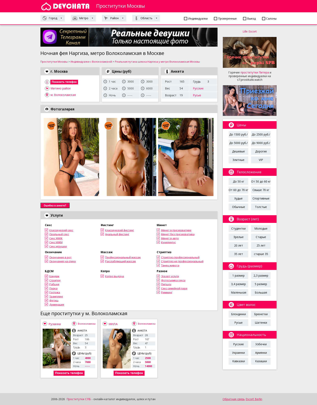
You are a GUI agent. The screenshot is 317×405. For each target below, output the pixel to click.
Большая (261, 292)
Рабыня (54, 284)
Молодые (260, 228)
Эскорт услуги (170, 276)
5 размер (261, 284)
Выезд (249, 18)
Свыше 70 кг (261, 190)
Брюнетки (261, 314)
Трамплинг (56, 296)
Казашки (261, 361)
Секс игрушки (58, 246)
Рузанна (55, 324)
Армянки (261, 353)
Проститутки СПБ (79, 399)
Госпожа (54, 292)
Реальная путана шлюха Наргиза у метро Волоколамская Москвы (157, 61)
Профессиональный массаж (123, 257)
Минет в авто (170, 238)
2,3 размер (261, 275)
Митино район (61, 88)
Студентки (238, 228)
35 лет (238, 254)
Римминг (166, 292)
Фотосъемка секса (173, 280)
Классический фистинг (119, 230)
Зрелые (239, 237)
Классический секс (61, 230)
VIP (261, 160)
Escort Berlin (254, 399)
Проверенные (225, 18)
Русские (198, 88)
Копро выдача (114, 276)
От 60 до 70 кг (238, 190)
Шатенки (261, 322)
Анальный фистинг (117, 234)
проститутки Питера (255, 72)
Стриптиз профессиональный (180, 257)
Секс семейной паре (174, 288)
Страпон (54, 280)
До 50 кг (238, 181)
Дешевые (238, 151)
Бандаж (54, 276)
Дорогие (261, 151)
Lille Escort (250, 31)
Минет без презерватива (177, 234)
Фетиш (53, 300)
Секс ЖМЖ (55, 238)
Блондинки (238, 314)
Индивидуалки (196, 18)
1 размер (238, 275)
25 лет (261, 245)
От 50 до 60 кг (261, 181)
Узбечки (261, 344)
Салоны (269, 18)
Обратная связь (234, 399)
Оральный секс (59, 234)
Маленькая (238, 292)
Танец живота (170, 265)
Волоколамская (87, 323)
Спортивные (261, 198)
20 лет (238, 245)
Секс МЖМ (55, 242)
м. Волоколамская (63, 95)
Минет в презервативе (176, 230)
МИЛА (113, 324)
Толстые (261, 207)
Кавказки (238, 361)
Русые (197, 95)
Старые (261, 237)
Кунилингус (168, 242)
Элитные (238, 160)
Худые (238, 198)
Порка (53, 288)
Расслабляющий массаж (120, 261)
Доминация (56, 304)
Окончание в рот (60, 257)
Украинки (238, 353)
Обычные (238, 207)
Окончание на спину (62, 261)
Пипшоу (166, 284)
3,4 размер (238, 284)
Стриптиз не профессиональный (182, 261)
